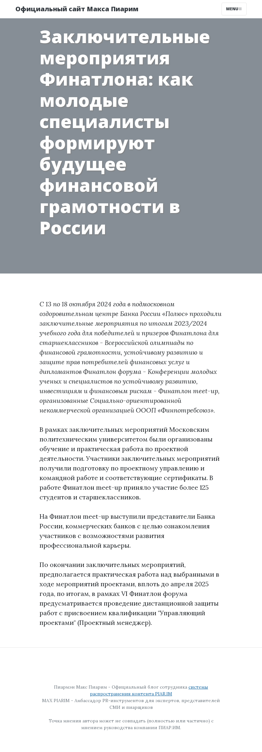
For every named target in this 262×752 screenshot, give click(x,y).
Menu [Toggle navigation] (234, 9)
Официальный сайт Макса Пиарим (76, 9)
